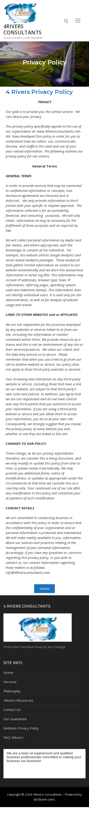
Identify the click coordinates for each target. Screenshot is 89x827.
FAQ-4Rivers (13, 737)
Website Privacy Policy (21, 728)
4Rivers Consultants (22, 29)
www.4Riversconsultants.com (58, 131)
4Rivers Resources (18, 700)
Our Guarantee (15, 719)
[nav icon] (78, 20)
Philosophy (11, 691)
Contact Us (12, 709)
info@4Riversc (16, 572)
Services (10, 681)
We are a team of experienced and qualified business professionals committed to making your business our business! (44, 763)
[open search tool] (66, 21)
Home (8, 672)
